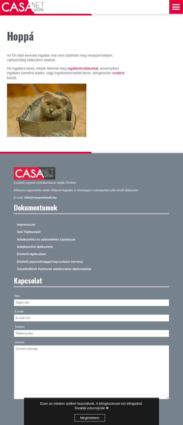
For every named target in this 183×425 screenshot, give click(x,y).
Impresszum (26, 224)
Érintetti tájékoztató (31, 254)
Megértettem (90, 418)
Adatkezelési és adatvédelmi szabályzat (46, 239)
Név (17, 296)
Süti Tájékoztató (29, 231)
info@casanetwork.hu (40, 197)
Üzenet (20, 342)
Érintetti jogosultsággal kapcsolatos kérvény (50, 261)
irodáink (118, 73)
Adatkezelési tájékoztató (35, 246)
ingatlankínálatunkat (82, 68)
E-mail (19, 311)
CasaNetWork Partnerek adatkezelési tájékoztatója (54, 269)
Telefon (20, 326)
